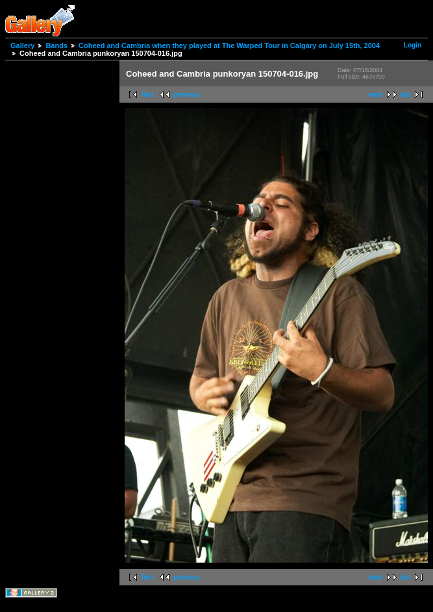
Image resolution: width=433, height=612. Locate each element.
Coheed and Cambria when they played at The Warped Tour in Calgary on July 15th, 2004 (229, 45)
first (148, 94)
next (375, 94)
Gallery (22, 45)
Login (412, 45)
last (405, 94)
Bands (56, 45)
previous (187, 94)
